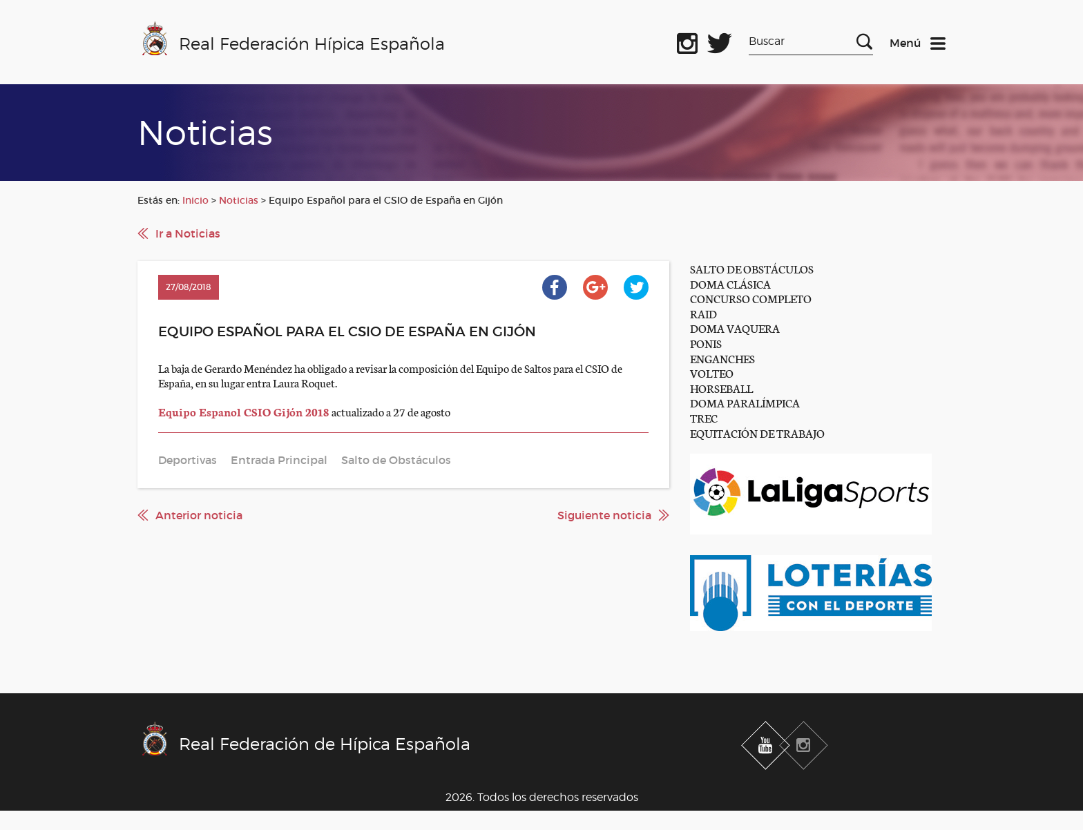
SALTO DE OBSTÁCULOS (752, 268)
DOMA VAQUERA (735, 328)
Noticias (238, 200)
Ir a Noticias (187, 233)
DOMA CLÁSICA (730, 283)
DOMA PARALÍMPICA (745, 402)
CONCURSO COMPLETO (751, 298)
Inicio (195, 200)
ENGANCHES (722, 358)
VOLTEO (712, 372)
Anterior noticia (198, 515)
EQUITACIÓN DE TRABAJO (757, 433)
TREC (704, 417)
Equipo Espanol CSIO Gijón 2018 (245, 411)
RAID (703, 313)
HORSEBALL (721, 388)
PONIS (706, 343)
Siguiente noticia (604, 515)
